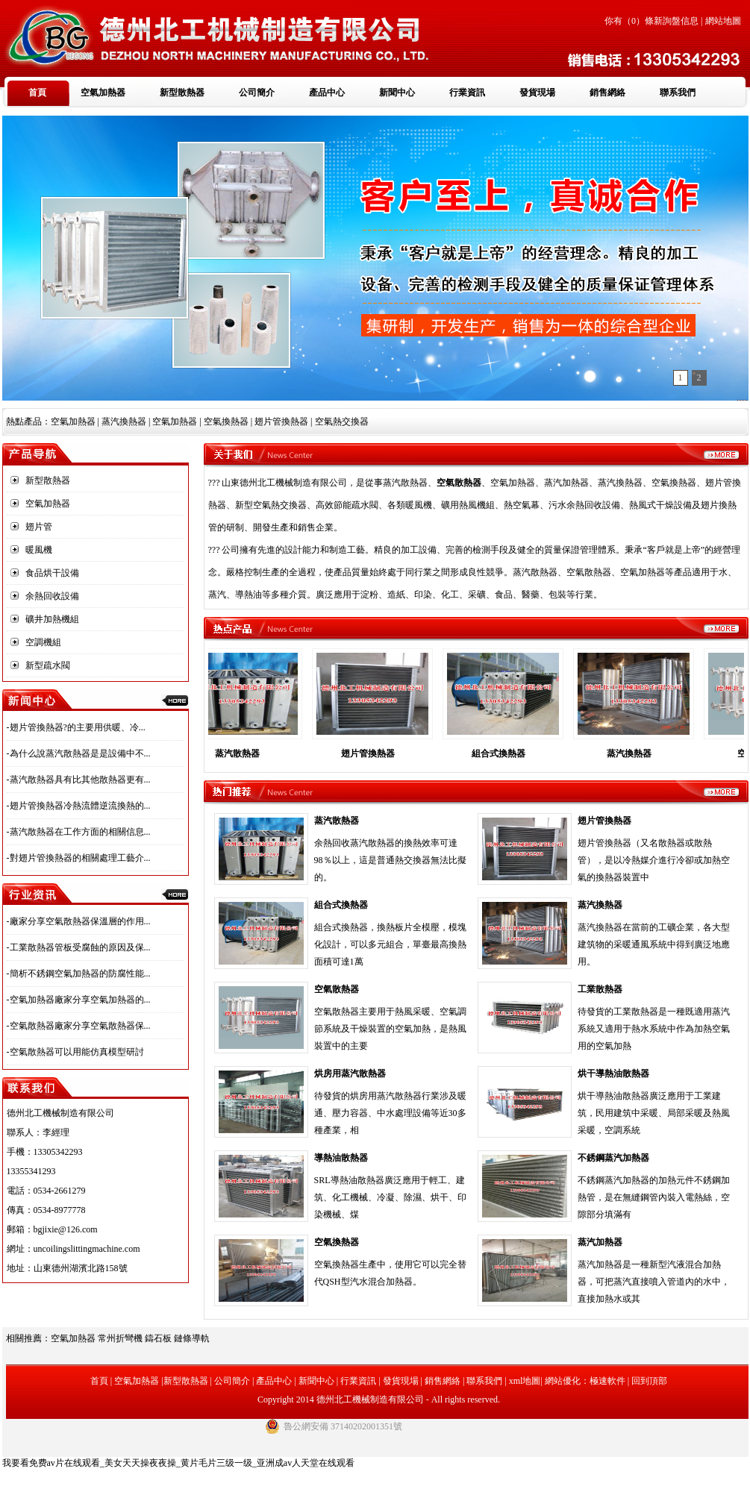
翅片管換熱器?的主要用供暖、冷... (78, 727)
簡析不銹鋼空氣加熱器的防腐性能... (80, 973)
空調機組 (43, 642)
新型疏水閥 (47, 665)
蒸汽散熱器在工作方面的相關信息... (80, 832)
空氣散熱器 (336, 989)
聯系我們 (678, 92)
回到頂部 (649, 1381)
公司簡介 (257, 92)
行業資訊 (467, 92)
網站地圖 (723, 21)
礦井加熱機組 (52, 619)
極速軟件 (607, 1381)
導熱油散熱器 (341, 1158)
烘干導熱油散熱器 (613, 1073)
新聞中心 (397, 92)
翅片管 (38, 526)
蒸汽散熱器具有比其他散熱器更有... (80, 779)
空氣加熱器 (103, 92)
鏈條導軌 (192, 1338)
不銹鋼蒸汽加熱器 (613, 1158)
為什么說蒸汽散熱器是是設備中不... (80, 753)
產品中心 (327, 92)
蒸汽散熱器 (405, 482)
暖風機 (38, 550)
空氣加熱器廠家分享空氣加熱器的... (80, 999)
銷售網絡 (607, 92)
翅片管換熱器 (377, 753)
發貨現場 (537, 92)
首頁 (37, 92)
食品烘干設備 (52, 573)
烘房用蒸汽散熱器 (350, 1073)
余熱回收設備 (52, 596)
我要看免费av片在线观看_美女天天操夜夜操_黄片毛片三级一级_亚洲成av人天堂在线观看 (178, 1463)
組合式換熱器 (507, 753)
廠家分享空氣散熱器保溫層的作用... (80, 921)
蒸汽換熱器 (123, 421)
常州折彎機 (120, 1338)
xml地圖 (525, 1381)
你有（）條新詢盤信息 (651, 21)
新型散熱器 (182, 92)
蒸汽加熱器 (600, 1242)
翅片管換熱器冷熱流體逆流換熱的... (80, 805)
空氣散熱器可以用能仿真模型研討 (77, 1052)
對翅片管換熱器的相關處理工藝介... (80, 858)
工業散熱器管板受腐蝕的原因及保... (80, 947)
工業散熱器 (600, 989)
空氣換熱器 (336, 1242)
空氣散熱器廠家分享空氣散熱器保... (80, 1026)
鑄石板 (158, 1338)
